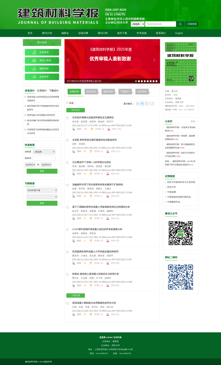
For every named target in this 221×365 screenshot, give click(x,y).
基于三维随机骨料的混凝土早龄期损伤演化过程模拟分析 (101, 207)
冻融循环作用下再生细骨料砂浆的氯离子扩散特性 (97, 184)
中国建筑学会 (173, 202)
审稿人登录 (45, 60)
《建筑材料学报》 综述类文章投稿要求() (180, 129)
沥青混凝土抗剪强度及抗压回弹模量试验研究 (43, 99)
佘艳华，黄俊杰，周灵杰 (84, 233)
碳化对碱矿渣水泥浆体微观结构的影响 (43, 122)
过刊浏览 (142, 91)
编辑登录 (44, 68)
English (179, 33)
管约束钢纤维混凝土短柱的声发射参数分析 (97, 229)
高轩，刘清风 (78, 144)
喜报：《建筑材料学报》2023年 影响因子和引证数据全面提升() (180, 163)
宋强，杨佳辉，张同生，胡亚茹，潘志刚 (91, 166)
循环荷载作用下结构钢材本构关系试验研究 (43, 108)
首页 (30, 33)
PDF (117, 129)
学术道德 (141, 33)
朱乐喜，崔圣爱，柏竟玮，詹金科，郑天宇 (92, 121)
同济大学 (171, 187)
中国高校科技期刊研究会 (179, 197)
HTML (99, 129)
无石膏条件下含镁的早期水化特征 (91, 162)
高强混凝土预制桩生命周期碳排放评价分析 (94, 303)
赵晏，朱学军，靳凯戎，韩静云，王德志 (91, 189)
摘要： (82, 129)
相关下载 (122, 33)
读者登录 (44, 76)
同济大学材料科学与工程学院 (181, 182)
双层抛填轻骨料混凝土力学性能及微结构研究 (95, 251)
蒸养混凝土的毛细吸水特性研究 (41, 115)
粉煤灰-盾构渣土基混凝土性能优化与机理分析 (95, 274)
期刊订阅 (103, 33)
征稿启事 (83, 33)
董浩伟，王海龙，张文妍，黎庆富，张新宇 (92, 256)
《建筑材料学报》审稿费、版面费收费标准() (180, 137)
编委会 (65, 33)
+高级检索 (192, 24)
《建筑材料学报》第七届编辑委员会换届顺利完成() (180, 146)
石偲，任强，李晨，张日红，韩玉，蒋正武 (92, 307)
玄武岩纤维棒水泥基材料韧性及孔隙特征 (93, 117)
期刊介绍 (47, 33)
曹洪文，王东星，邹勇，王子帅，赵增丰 (91, 278)
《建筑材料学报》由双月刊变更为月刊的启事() (180, 154)
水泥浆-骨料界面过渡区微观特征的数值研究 (94, 140)
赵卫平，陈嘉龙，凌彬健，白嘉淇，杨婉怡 (92, 211)
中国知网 (171, 192)
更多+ (193, 121)
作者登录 (44, 52)
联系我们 (161, 33)
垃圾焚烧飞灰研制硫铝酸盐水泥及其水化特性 (43, 131)
